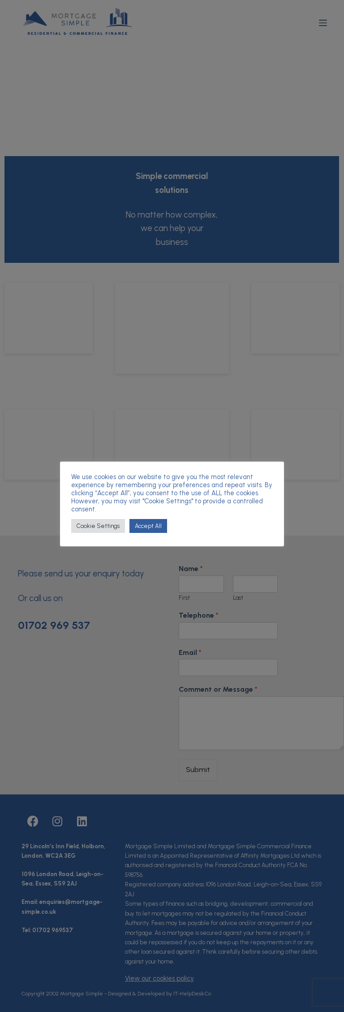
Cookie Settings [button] (98, 526)
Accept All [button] (148, 526)
